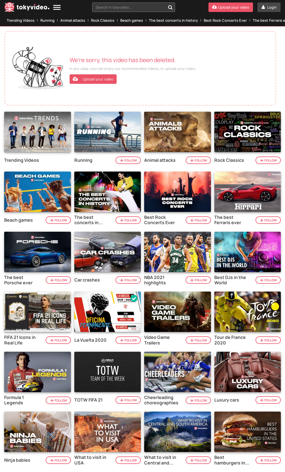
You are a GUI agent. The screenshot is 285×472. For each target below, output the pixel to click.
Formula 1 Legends (14, 400)
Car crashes (87, 280)
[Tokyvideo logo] (27, 8)
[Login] (269, 7)
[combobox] (133, 7)
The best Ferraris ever (227, 220)
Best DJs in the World (230, 280)
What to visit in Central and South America (160, 460)
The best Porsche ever (18, 280)
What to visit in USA (90, 460)
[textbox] (128, 7)
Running (47, 20)
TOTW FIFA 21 (88, 400)
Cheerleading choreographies (161, 400)
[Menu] (57, 8)
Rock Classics (102, 20)
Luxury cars (226, 400)
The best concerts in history (173, 20)
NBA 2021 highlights (155, 280)
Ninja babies (17, 460)
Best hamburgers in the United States (229, 460)
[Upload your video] (230, 7)
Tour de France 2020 (230, 340)
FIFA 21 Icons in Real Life (20, 340)
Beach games (131, 20)
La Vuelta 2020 (90, 340)
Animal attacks (72, 20)
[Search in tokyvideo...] (170, 7)
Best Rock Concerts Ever (225, 20)
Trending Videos (21, 20)
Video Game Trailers (157, 340)
